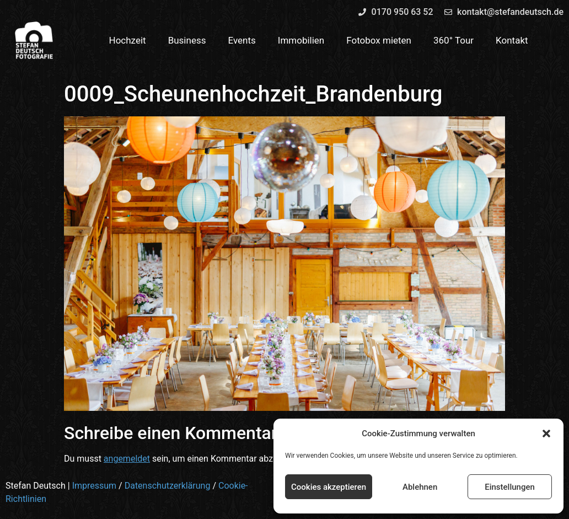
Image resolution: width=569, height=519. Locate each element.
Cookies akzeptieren (328, 487)
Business (187, 40)
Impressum (94, 485)
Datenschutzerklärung (168, 485)
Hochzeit (127, 40)
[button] (546, 433)
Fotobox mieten (378, 40)
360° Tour (453, 40)
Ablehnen (419, 487)
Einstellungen (510, 487)
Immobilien (301, 40)
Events (241, 40)
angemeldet (127, 458)
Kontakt (512, 40)
